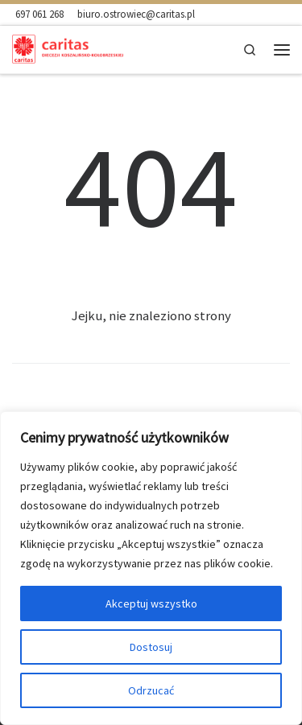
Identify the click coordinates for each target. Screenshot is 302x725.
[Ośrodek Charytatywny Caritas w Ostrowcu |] (67, 48)
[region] (151, 568)
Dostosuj (151, 647)
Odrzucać (151, 690)
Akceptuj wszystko (151, 603)
